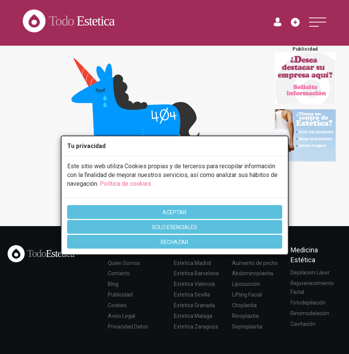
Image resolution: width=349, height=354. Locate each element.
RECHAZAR (174, 242)
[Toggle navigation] (317, 22)
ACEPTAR (174, 212)
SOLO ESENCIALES (174, 227)
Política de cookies (125, 183)
